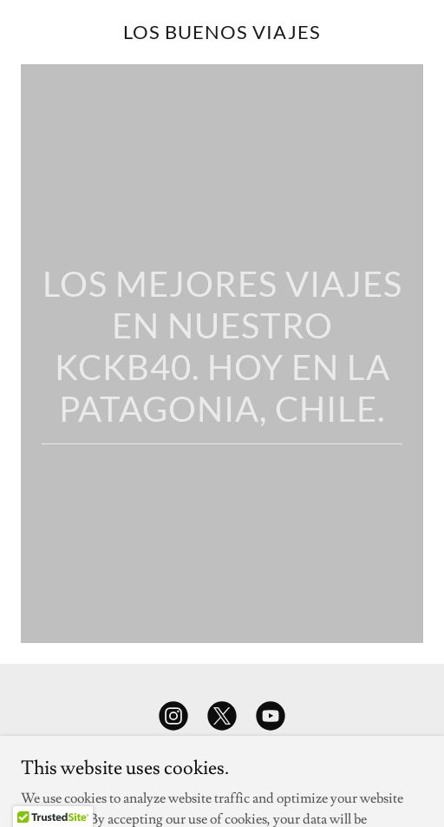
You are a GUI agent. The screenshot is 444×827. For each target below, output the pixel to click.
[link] (222, 34)
